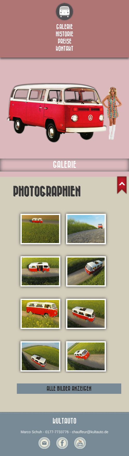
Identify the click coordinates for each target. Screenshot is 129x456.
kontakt (64, 49)
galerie (64, 27)
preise (64, 41)
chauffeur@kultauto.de (90, 432)
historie (64, 34)
